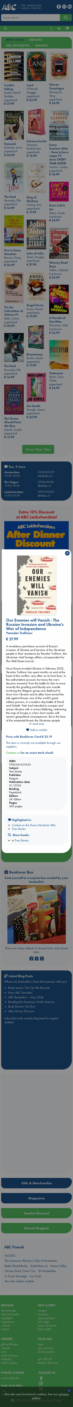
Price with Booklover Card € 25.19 (29, 737)
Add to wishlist (36, 730)
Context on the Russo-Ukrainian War (34, 825)
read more (36, 724)
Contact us (13, 753)
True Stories (19, 829)
